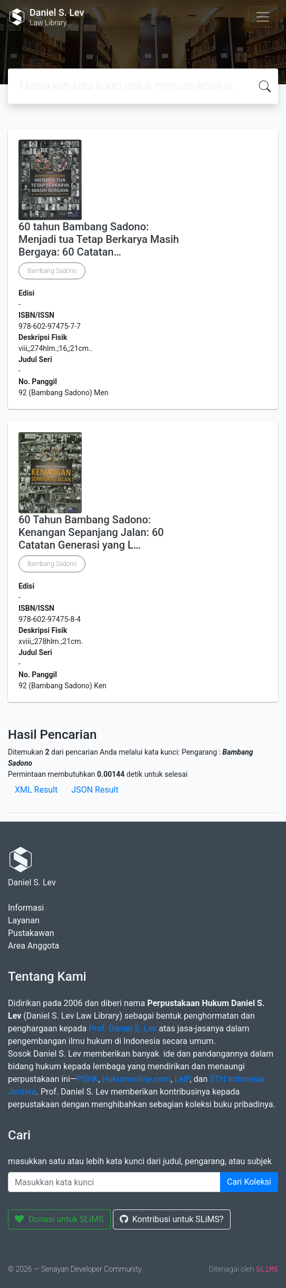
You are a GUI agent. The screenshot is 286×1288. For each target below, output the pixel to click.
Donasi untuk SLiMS (59, 1219)
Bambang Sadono (52, 271)
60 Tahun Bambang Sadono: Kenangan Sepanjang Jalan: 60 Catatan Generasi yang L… (91, 532)
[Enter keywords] (114, 1182)
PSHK (87, 1079)
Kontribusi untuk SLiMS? (172, 1219)
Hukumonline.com (136, 1079)
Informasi (26, 908)
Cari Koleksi (249, 1182)
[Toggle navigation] (263, 16)
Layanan (24, 920)
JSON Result (94, 790)
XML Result (36, 790)
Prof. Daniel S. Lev (123, 1028)
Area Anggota (33, 946)
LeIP (182, 1079)
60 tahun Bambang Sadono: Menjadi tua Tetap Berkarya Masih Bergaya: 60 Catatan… (98, 239)
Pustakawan (31, 933)
